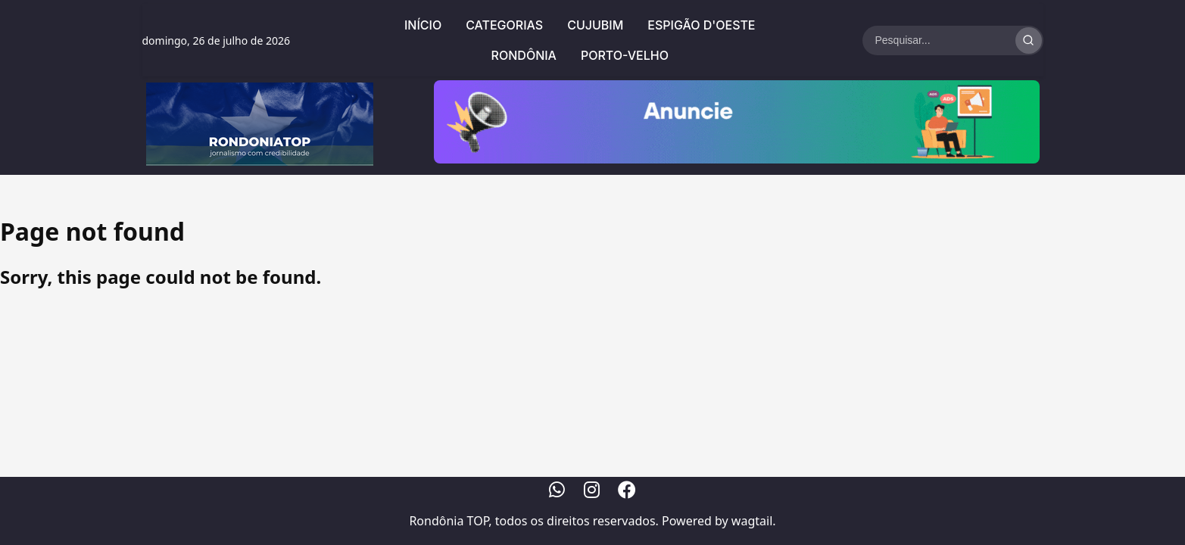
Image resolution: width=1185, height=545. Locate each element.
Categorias (504, 25)
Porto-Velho (625, 55)
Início (422, 25)
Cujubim (595, 25)
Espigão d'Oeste (701, 25)
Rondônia (524, 55)
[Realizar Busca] (1028, 40)
